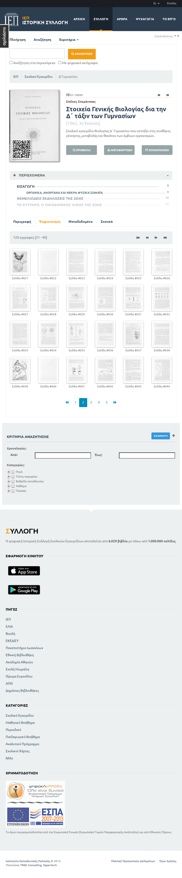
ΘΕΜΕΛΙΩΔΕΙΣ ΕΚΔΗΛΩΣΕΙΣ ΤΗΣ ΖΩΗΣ (50, 198)
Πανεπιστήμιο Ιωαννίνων (24, 648)
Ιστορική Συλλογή (45, 19)
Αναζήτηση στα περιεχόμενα (32, 63)
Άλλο (9, 758)
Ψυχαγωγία (145, 19)
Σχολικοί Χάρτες (18, 751)
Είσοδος (171, 3)
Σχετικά (107, 221)
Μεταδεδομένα (80, 221)
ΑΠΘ (9, 683)
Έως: (98, 455)
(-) (178, 36)
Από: (14, 455)
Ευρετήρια (69, 40)
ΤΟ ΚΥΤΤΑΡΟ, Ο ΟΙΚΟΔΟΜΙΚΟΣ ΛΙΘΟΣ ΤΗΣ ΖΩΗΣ (59, 205)
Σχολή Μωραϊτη (17, 669)
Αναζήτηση (42, 40)
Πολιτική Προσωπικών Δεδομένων (133, 861)
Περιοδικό (13, 730)
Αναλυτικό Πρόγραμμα (22, 744)
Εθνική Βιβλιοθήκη (20, 655)
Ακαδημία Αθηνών (19, 662)
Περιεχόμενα (31, 175)
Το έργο (169, 19)
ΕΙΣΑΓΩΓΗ (26, 186)
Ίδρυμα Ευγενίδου (19, 676)
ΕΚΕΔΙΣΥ (12, 641)
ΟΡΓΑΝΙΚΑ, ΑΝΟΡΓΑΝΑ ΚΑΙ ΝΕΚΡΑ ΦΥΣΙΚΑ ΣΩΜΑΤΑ (64, 192)
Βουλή (10, 634)
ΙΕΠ (15, 77)
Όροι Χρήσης (167, 861)
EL (156, 3)
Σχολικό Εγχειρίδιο (39, 77)
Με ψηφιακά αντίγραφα (78, 63)
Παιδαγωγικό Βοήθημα (23, 737)
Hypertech (50, 865)
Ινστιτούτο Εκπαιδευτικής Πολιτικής (28, 861)
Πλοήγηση (17, 40)
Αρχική (79, 19)
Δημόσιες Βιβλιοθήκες (22, 690)
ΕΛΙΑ (9, 626)
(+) (175, 36)
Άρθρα (122, 19)
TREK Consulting (31, 865)
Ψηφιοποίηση (49, 221)
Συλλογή (101, 19)
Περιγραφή (22, 221)
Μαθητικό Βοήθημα (20, 723)
